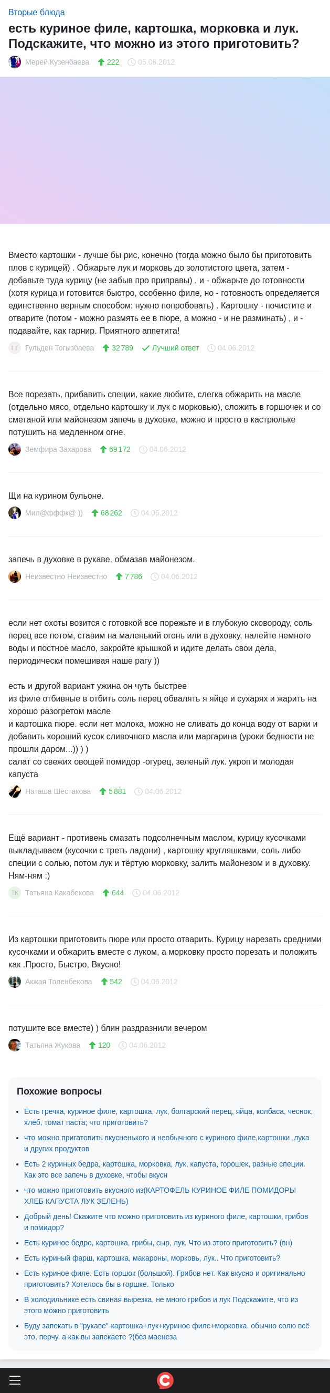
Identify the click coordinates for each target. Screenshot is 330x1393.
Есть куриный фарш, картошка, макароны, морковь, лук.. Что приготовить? (152, 1258)
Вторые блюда (36, 12)
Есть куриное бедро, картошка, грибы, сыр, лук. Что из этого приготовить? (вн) (158, 1243)
